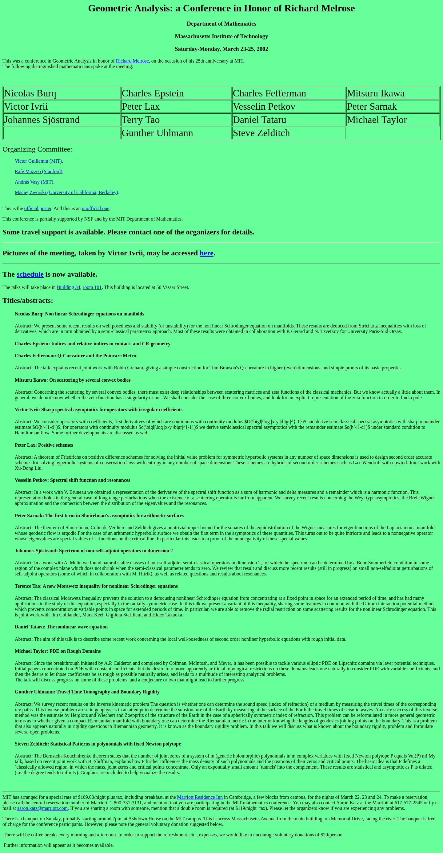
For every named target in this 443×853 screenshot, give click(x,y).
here (207, 253)
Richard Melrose (132, 60)
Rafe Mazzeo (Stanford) (38, 171)
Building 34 (68, 287)
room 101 (92, 287)
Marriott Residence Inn (200, 797)
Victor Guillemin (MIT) (38, 161)
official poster (37, 208)
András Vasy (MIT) (34, 182)
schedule (30, 274)
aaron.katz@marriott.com (42, 808)
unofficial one (95, 208)
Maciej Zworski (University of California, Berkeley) (66, 192)
